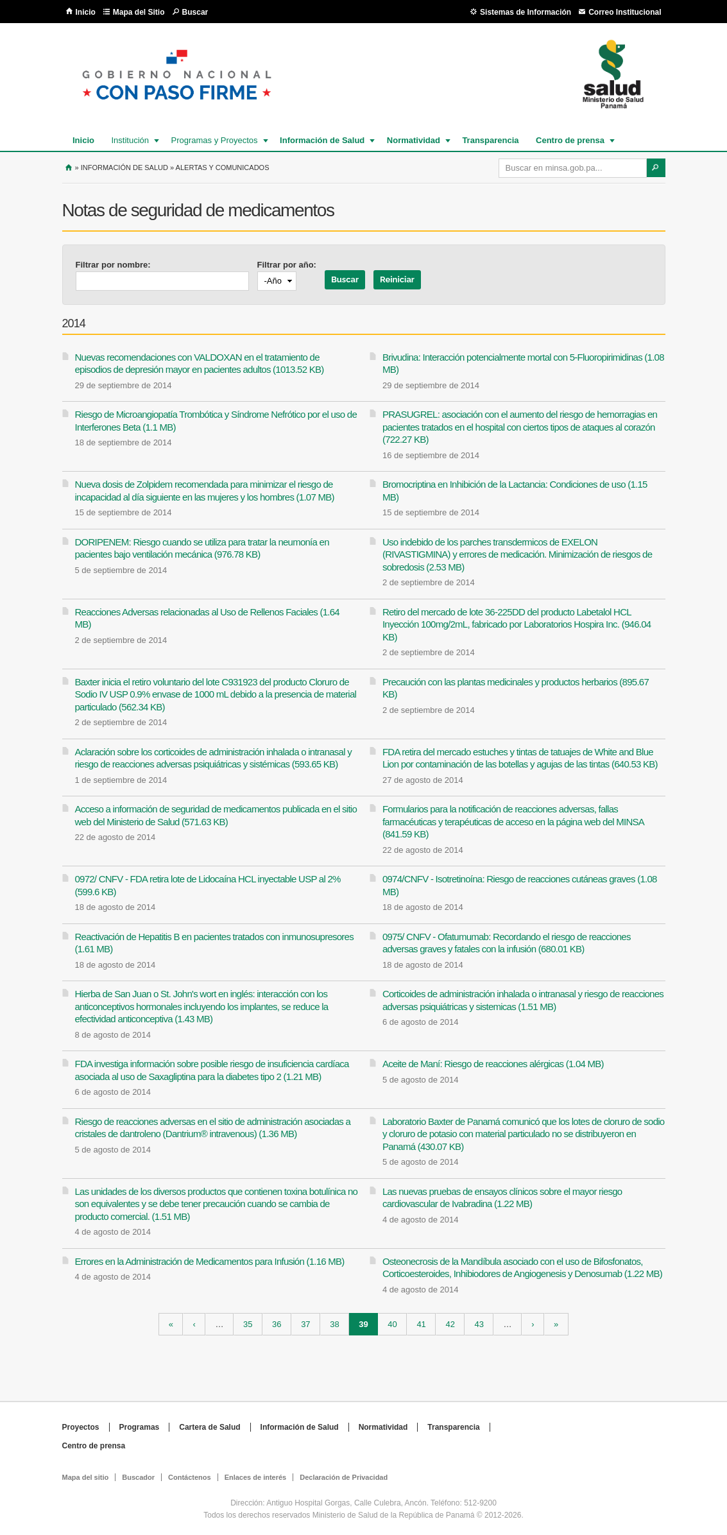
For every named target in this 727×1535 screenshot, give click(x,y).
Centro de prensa (569, 140)
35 (247, 1324)
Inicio (86, 12)
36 (276, 1324)
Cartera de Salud (209, 1427)
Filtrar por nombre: (113, 265)
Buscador (138, 1477)
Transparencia (490, 140)
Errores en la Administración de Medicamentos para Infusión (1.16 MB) (210, 1261)
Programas (139, 1427)
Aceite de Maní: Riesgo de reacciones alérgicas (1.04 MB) (493, 1063)
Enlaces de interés (256, 1477)
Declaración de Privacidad (344, 1477)
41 (420, 1324)
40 (392, 1324)
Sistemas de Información (525, 12)
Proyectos (80, 1427)
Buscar (195, 12)
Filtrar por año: (286, 265)
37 (305, 1324)
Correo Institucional (624, 12)
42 (449, 1324)
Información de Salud (321, 140)
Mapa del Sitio (139, 12)
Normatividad (413, 140)
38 (334, 1324)
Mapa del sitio (85, 1477)
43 (479, 1324)
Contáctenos (189, 1477)
